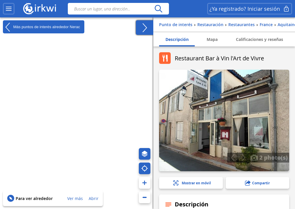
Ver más (75, 198)
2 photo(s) (269, 157)
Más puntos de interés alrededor (41, 27)
